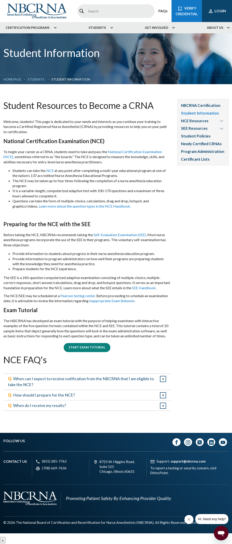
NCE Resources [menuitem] (194, 120)
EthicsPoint (159, 473)
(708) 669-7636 (54, 468)
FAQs (163, 11)
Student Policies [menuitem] (195, 136)
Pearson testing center (77, 296)
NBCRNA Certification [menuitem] (201, 105)
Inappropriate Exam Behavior (112, 301)
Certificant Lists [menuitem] (195, 159)
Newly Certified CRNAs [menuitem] (201, 143)
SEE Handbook (144, 288)
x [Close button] (3, 540)
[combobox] (116, 11)
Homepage (12, 79)
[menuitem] (29, 27)
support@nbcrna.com (188, 462)
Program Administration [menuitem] (202, 151)
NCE (50, 170)
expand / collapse (163, 380)
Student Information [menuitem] (200, 113)
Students (36, 79)
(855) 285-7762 (54, 462)
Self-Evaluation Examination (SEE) (120, 235)
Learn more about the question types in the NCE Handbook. (85, 206)
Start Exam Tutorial (87, 348)
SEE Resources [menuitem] (194, 128)
